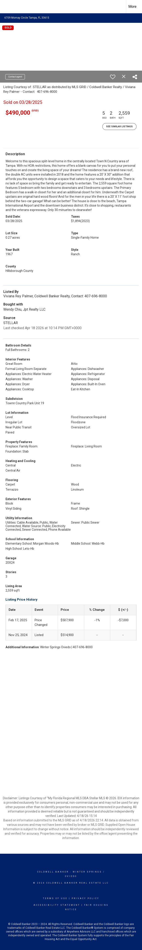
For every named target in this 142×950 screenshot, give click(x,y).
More (132, 6)
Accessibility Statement (57, 905)
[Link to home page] (5, 6)
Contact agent (15, 76)
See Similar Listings (119, 126)
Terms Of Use (55, 898)
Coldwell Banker (53, 872)
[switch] (112, 76)
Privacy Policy (85, 898)
